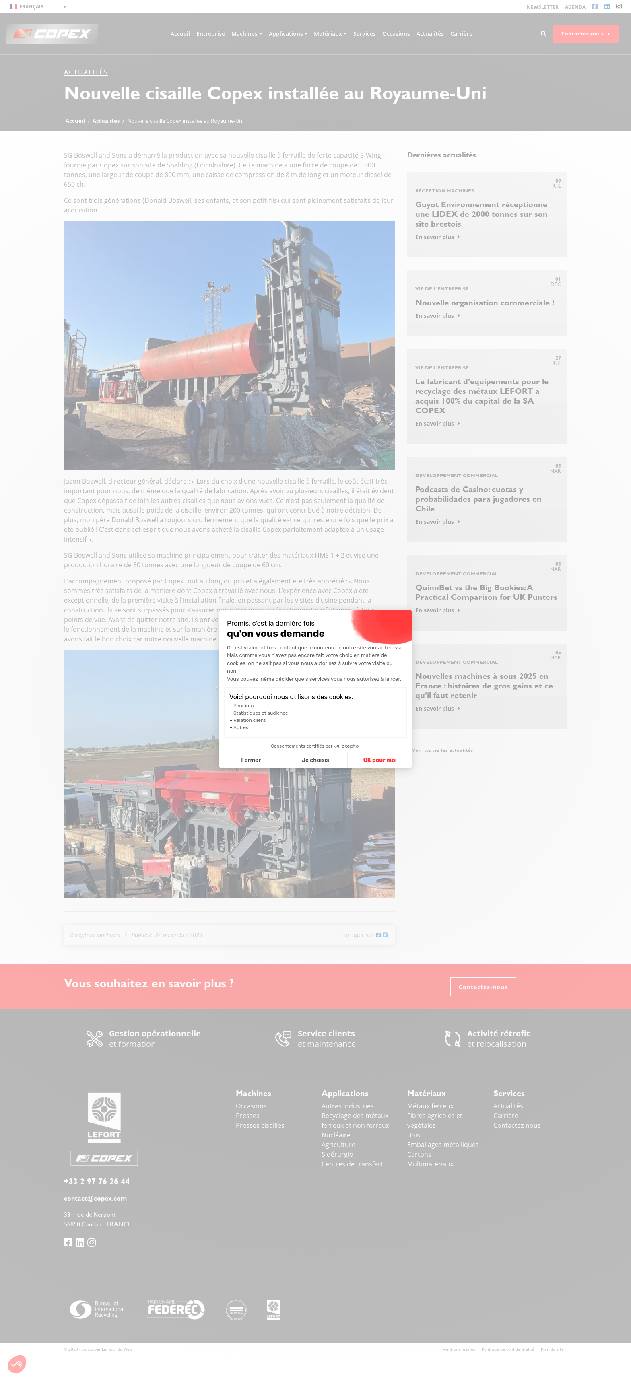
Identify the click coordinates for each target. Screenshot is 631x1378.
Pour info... (245, 706)
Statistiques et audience (260, 713)
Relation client (249, 720)
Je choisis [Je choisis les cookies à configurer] (315, 760)
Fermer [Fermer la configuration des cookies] (251, 760)
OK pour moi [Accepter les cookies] (380, 760)
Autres (240, 727)
